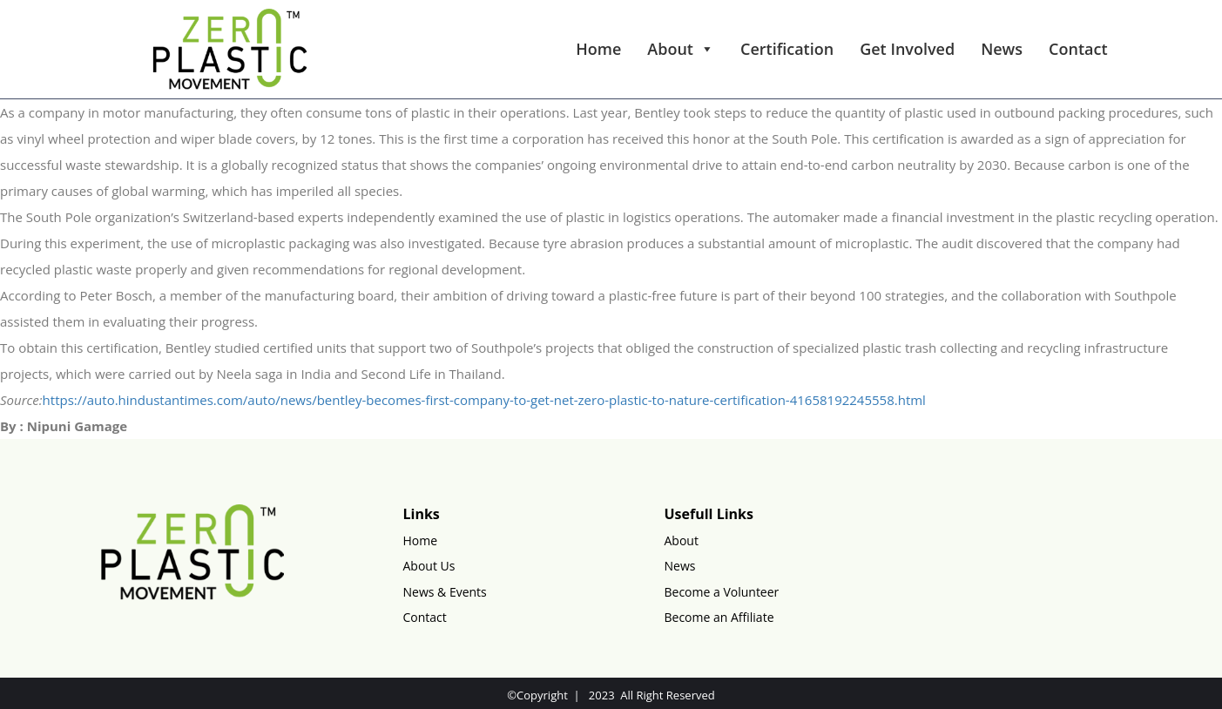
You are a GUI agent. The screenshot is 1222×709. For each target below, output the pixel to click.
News (1002, 48)
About (680, 48)
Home (598, 48)
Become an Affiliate (719, 617)
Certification (787, 48)
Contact (1078, 48)
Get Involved (907, 48)
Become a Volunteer (722, 592)
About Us (429, 565)
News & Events (445, 592)
